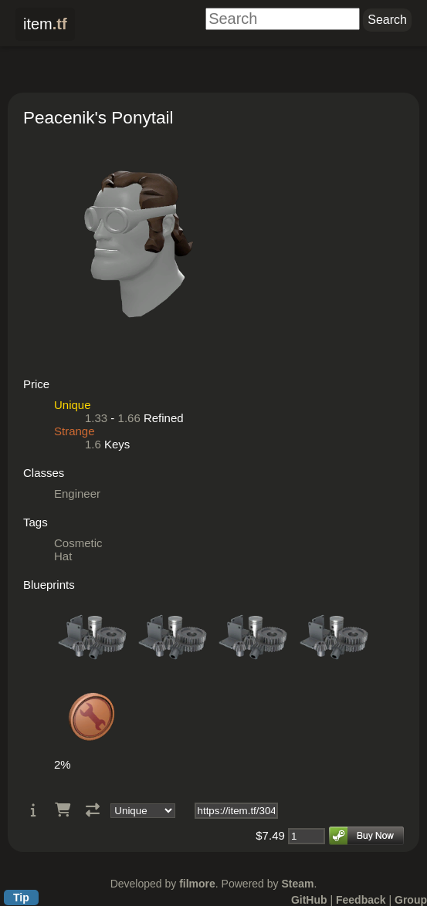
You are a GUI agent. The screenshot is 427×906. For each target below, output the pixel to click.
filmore (197, 883)
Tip (21, 897)
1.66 (129, 417)
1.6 (93, 444)
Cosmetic (78, 542)
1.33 (96, 417)
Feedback (361, 900)
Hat (63, 556)
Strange (74, 431)
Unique (72, 404)
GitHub (309, 900)
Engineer (77, 493)
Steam (297, 883)
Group (411, 900)
